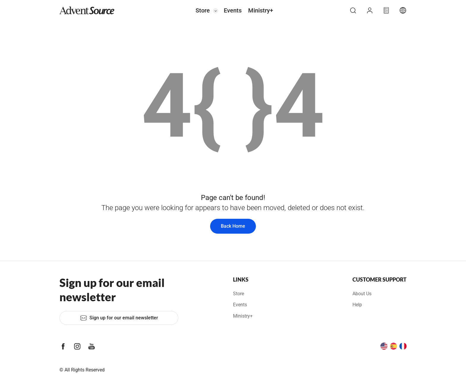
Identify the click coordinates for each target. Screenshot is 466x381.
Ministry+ (260, 10)
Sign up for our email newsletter (119, 317)
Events (233, 10)
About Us (361, 293)
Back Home (233, 226)
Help (357, 304)
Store (203, 10)
